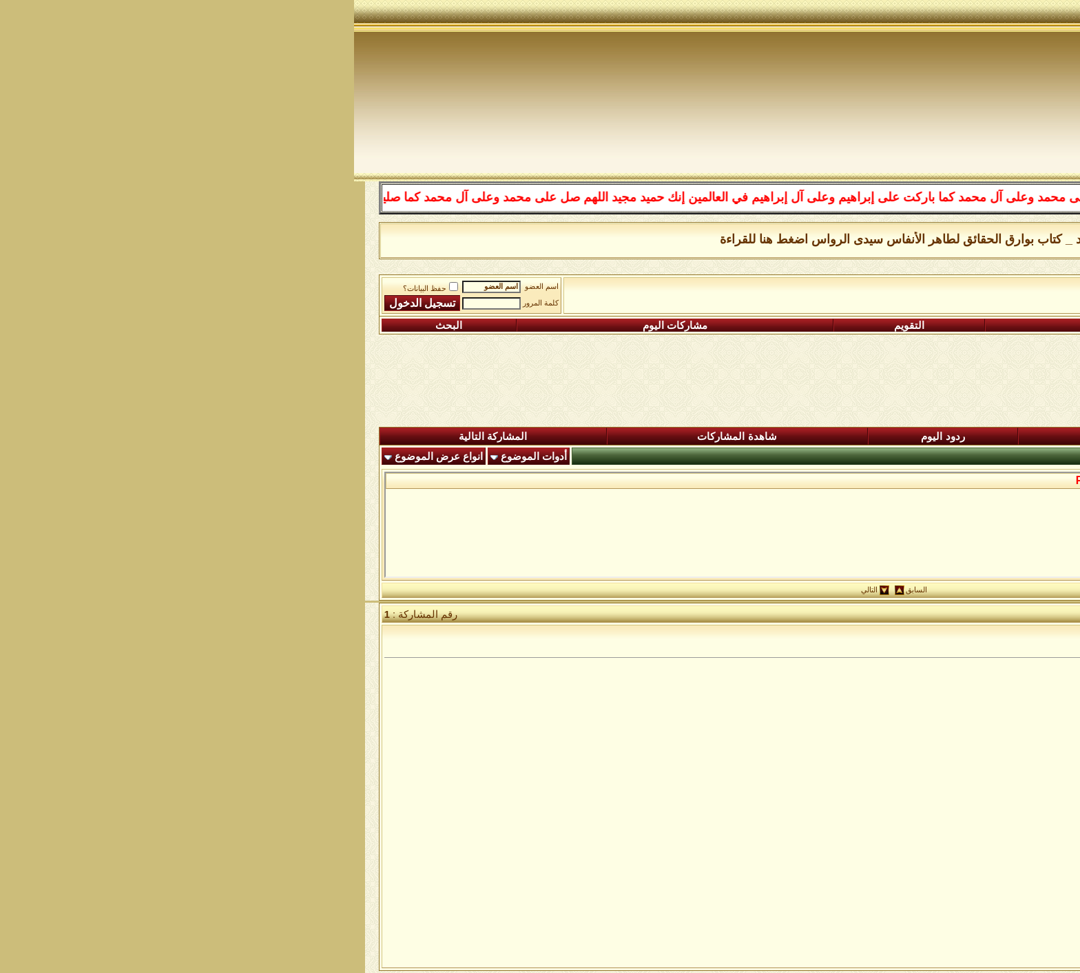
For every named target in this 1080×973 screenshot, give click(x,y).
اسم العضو (188, 286)
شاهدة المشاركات (382, 436)
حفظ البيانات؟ (76, 288)
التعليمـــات (751, 325)
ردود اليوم (588, 436)
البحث (94, 325)
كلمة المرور (187, 303)
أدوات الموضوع (180, 456)
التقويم (555, 325)
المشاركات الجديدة (800, 436)
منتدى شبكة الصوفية (992, 290)
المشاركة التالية (139, 436)
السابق (562, 590)
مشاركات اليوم (321, 325)
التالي (515, 590)
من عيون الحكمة (799, 290)
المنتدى (995, 436)
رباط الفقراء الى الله (891, 290)
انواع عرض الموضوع (85, 456)
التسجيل (962, 325)
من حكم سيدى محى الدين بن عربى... (920, 480)
